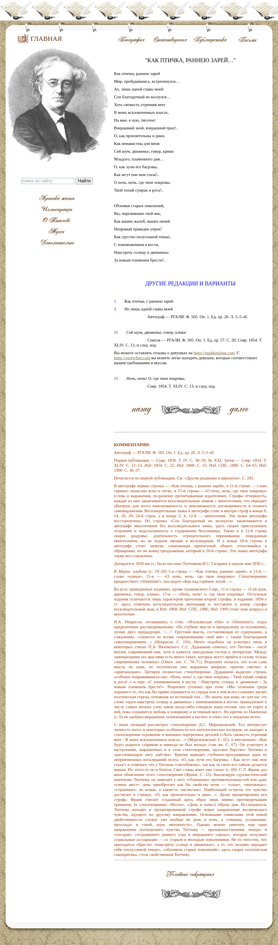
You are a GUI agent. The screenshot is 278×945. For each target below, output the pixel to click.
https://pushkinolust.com (214, 353)
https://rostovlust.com (132, 358)
